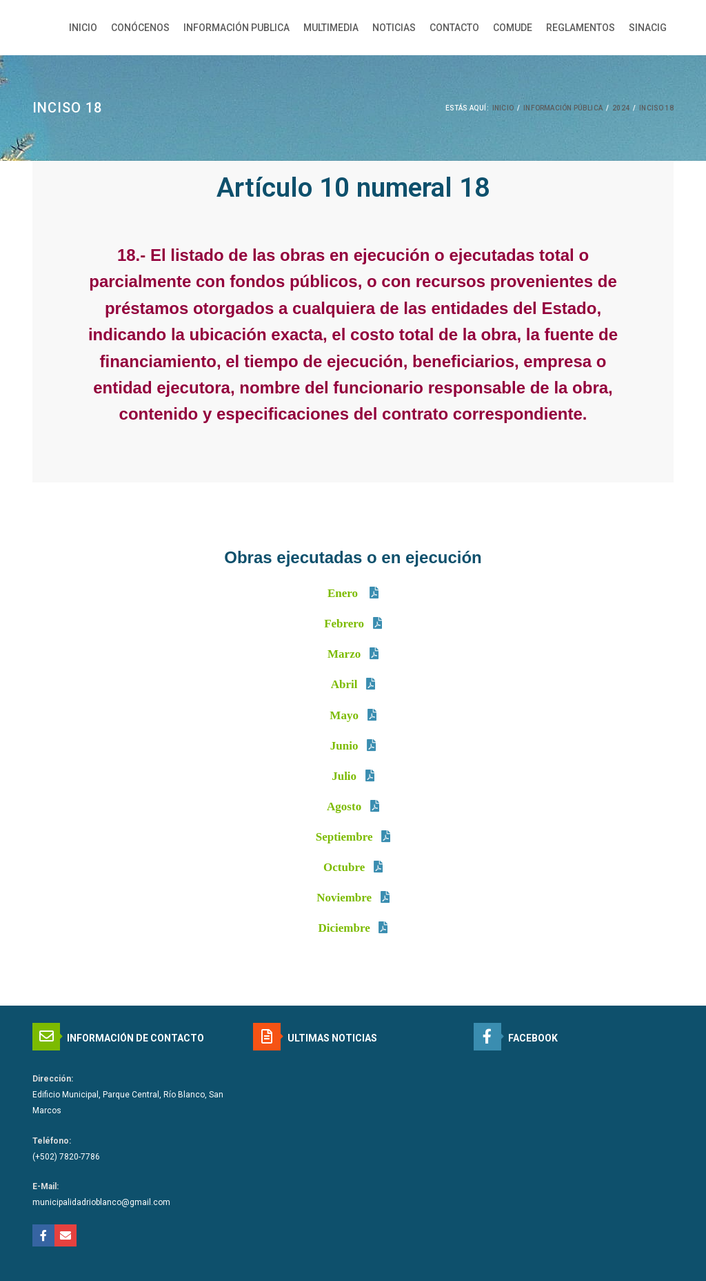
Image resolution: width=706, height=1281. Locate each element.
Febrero (344, 623)
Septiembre (344, 836)
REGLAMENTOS (580, 27)
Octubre (344, 867)
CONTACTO (454, 27)
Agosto (344, 806)
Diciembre (346, 928)
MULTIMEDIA (331, 27)
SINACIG (648, 27)
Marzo (344, 654)
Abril (344, 684)
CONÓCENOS (140, 27)
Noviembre (344, 897)
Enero (344, 593)
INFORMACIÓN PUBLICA (236, 27)
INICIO (83, 27)
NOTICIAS (394, 27)
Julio (344, 776)
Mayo (344, 715)
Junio (344, 745)
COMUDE (512, 27)
